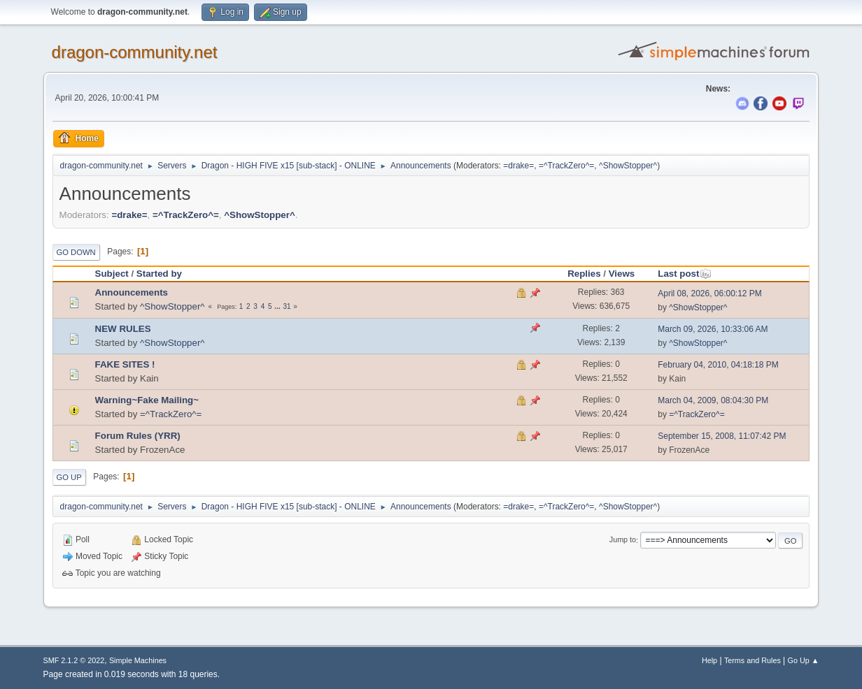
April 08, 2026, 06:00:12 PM (710, 293)
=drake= (518, 166)
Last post (685, 273)
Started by (159, 273)
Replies (583, 273)
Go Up (69, 477)
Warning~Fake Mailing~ (147, 400)
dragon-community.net (135, 52)
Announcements (131, 292)
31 (286, 306)
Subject (112, 273)
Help (709, 660)
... (278, 306)
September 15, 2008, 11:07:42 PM (722, 436)
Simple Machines (138, 660)
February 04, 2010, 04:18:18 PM (718, 365)
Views (622, 273)
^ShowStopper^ (628, 166)
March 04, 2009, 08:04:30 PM (713, 400)
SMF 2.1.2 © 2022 (74, 660)
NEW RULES (123, 329)
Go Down (76, 252)
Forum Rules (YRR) (138, 435)
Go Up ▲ (803, 660)
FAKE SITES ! (125, 364)
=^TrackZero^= (566, 166)
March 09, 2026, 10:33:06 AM (713, 329)
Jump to (622, 540)
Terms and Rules (752, 660)
